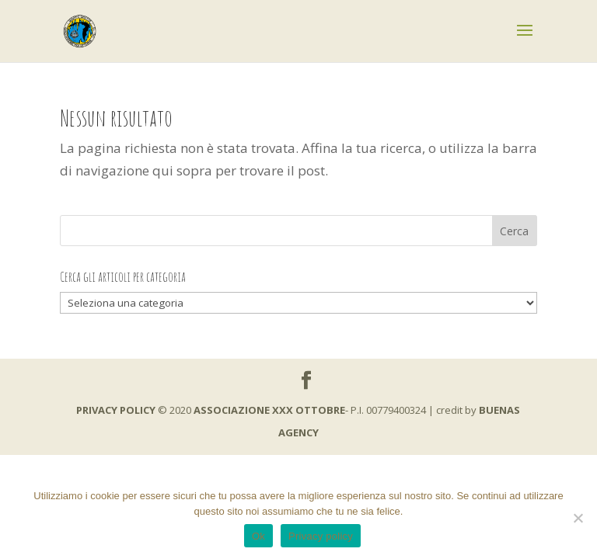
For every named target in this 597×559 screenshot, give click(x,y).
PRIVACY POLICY (115, 410)
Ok (258, 536)
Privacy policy (320, 536)
